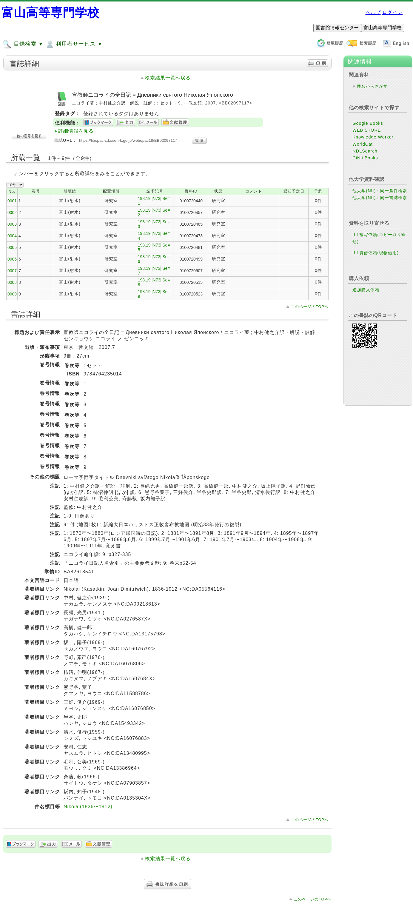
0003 (12, 224)
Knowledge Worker (372, 137)
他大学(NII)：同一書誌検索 (379, 197)
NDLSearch (364, 151)
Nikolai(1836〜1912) (88, 806)
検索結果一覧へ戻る (168, 77)
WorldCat (362, 144)
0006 (12, 259)
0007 (12, 270)
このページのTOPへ (310, 306)
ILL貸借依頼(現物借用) (375, 252)
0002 (12, 212)
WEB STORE (366, 130)
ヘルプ (373, 12)
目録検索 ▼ (23, 44)
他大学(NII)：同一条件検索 (379, 190)
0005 (12, 247)
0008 (12, 282)
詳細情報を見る (76, 130)
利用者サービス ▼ (74, 44)
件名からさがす (372, 86)
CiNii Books (365, 157)
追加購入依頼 (365, 289)
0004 (12, 235)
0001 (12, 200)
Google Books (367, 123)
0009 (12, 294)
